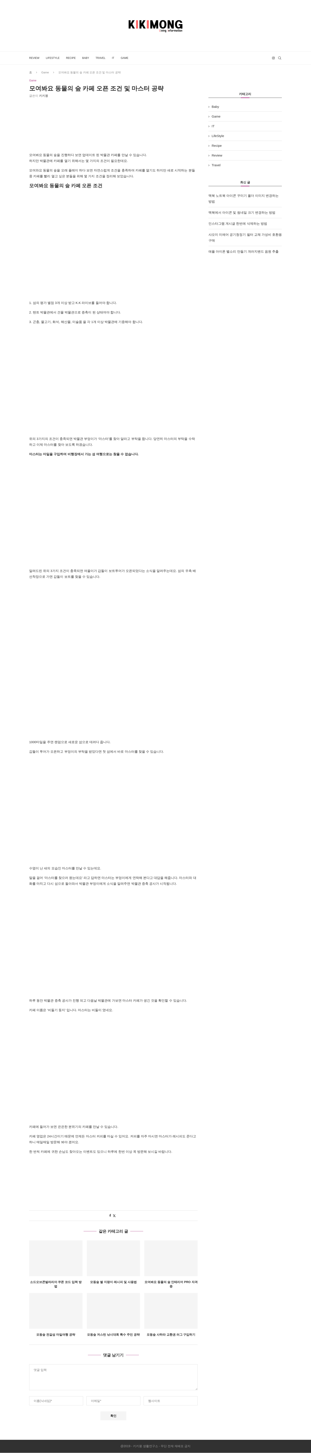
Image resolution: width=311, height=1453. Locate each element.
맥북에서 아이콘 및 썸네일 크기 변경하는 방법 (241, 212)
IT (113, 58)
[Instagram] (273, 58)
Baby (85, 58)
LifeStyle (52, 58)
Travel (100, 58)
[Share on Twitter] (114, 1216)
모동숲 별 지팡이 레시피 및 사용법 (113, 1282)
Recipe (71, 58)
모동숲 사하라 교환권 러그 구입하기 (171, 1334)
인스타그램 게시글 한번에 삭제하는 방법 (237, 223)
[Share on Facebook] (110, 1215)
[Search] (280, 58)
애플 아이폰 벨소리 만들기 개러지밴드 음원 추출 (243, 251)
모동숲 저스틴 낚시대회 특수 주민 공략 (113, 1334)
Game (124, 58)
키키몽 (43, 96)
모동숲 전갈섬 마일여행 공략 (55, 1334)
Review (34, 58)
